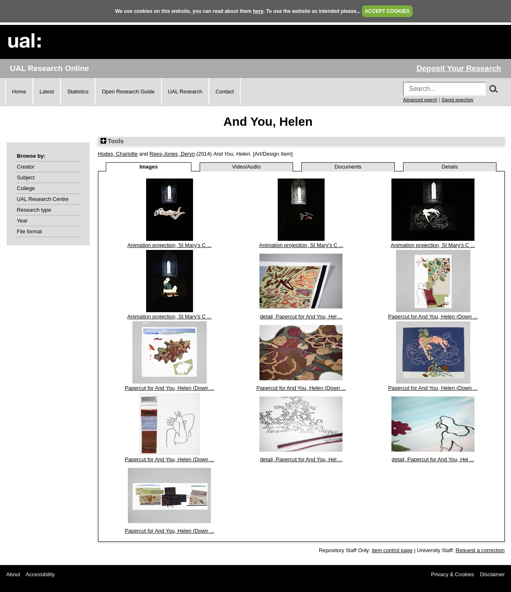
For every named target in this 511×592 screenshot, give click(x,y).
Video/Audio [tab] (246, 167)
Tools (112, 141)
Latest (46, 91)
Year (22, 221)
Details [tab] (450, 167)
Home (19, 91)
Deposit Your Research (458, 68)
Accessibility (40, 574)
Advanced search (420, 99)
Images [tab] (148, 167)
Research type (34, 210)
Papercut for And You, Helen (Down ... (433, 316)
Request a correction (479, 550)
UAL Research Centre (43, 199)
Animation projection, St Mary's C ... (169, 245)
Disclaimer (492, 574)
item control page (392, 550)
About (13, 574)
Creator (26, 167)
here (258, 11)
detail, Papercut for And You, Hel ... (301, 316)
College (26, 188)
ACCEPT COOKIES (387, 11)
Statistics (77, 91)
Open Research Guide (128, 91)
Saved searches (457, 99)
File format (29, 231)
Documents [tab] (348, 167)
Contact (224, 91)
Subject (26, 177)
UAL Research (185, 91)
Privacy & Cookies (452, 574)
